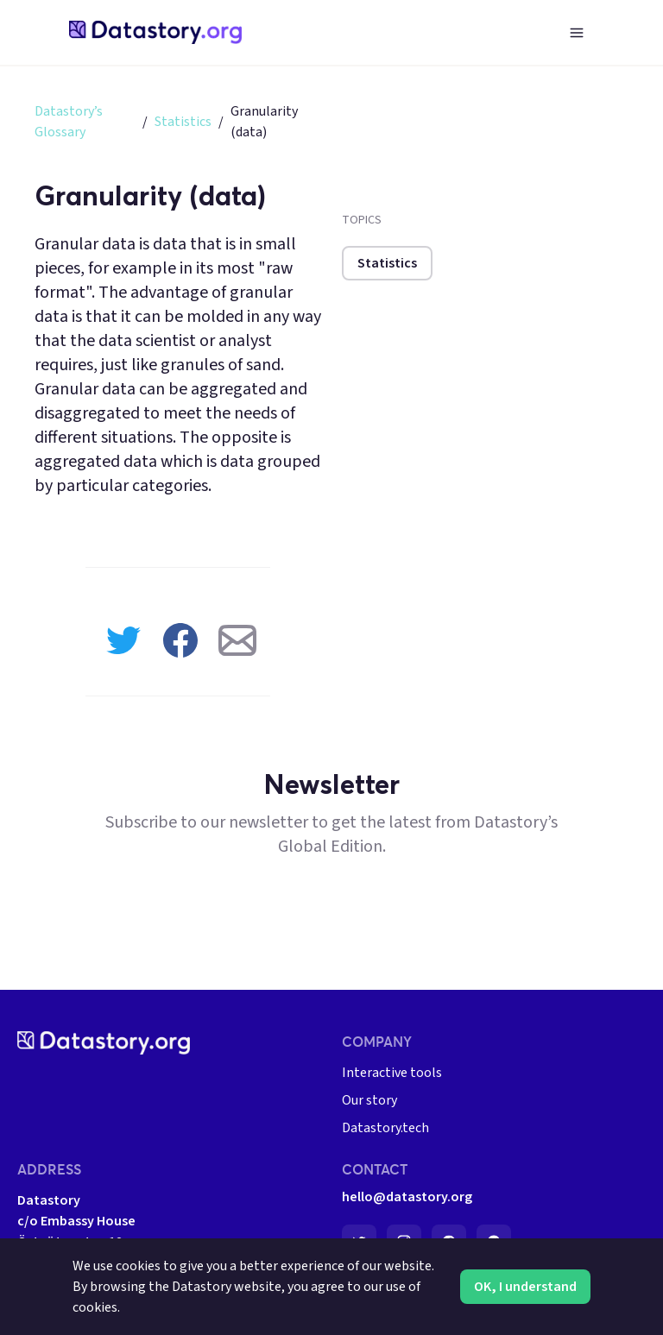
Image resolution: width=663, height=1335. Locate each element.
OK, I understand (525, 1286)
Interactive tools (392, 1072)
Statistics (183, 121)
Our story (369, 1100)
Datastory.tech (385, 1127)
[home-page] (155, 32)
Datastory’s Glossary (69, 122)
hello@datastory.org (407, 1196)
